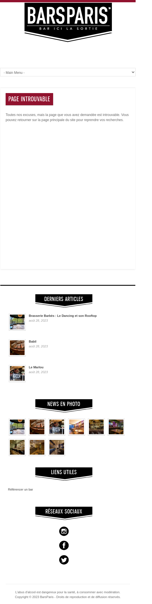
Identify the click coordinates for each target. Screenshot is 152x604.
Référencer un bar (19, 489)
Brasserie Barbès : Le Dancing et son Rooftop (63, 315)
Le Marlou (36, 367)
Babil (32, 341)
